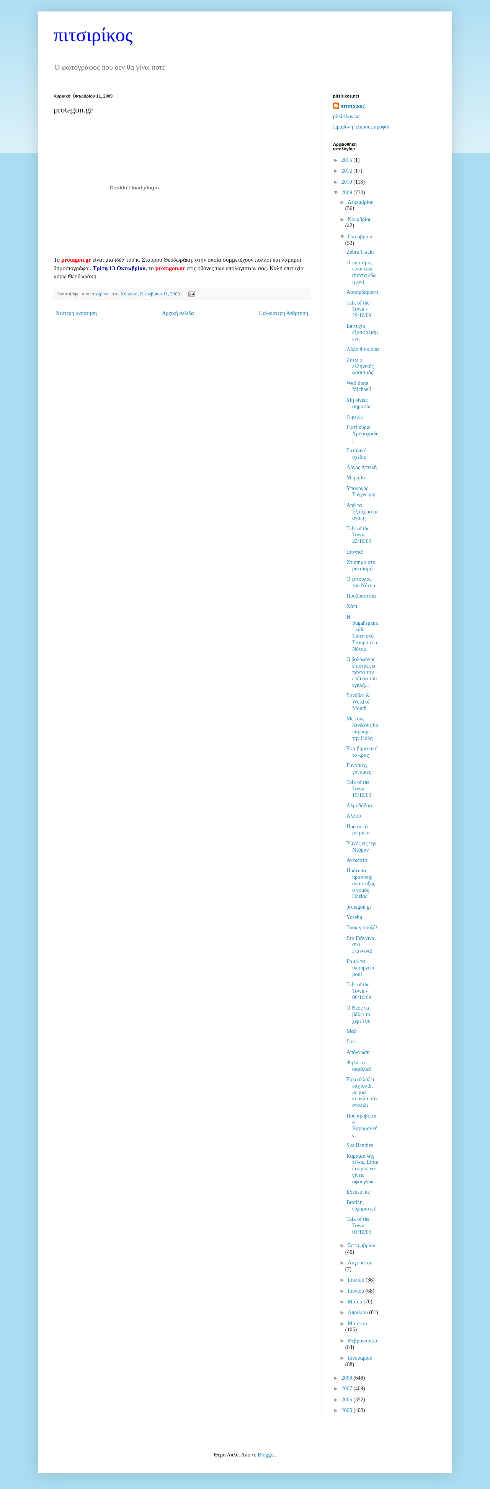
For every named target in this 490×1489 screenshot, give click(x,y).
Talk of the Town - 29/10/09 (358, 309)
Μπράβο (355, 478)
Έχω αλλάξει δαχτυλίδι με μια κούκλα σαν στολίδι (362, 1092)
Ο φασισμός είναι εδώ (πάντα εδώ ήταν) (361, 272)
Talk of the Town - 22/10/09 (358, 535)
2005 (347, 1410)
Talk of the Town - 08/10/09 (358, 991)
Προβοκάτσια (361, 596)
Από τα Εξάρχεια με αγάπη (362, 511)
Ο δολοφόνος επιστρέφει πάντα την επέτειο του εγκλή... (361, 672)
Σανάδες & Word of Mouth (358, 701)
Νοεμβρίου (359, 219)
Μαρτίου (357, 1323)
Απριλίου (358, 1312)
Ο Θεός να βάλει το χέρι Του (358, 1014)
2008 (347, 1378)
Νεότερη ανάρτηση (76, 313)
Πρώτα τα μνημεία (358, 830)
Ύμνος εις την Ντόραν (361, 847)
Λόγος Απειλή (361, 467)
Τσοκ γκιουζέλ (362, 927)
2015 (347, 160)
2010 (347, 182)
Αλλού (353, 816)
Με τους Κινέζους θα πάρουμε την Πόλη (362, 728)
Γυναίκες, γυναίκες (358, 768)
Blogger (266, 1455)
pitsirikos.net (347, 116)
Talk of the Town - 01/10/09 (358, 1225)
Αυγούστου (360, 1263)
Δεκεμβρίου (360, 202)
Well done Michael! (359, 386)
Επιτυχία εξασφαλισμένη (362, 332)
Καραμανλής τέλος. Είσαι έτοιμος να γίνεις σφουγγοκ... (362, 1168)
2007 (347, 1388)
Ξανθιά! (355, 552)
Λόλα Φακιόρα (362, 349)
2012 (347, 171)
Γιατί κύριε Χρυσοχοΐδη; (362, 433)
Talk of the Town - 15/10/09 (358, 788)
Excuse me (358, 1192)
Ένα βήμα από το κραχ (361, 752)
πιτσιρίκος (93, 35)
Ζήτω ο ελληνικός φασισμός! (360, 366)
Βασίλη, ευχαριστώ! (361, 1205)
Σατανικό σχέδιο (356, 454)
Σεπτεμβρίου (361, 1245)
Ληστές (354, 417)
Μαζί (352, 1031)
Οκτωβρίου (360, 236)
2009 (347, 192)
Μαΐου (355, 1302)
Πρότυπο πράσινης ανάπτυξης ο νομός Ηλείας (360, 883)
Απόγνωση (358, 1052)
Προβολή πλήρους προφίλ (361, 127)
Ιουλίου (357, 1280)
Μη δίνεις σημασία (358, 403)
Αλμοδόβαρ (359, 805)
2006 (347, 1400)
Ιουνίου (356, 1291)
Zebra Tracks (360, 252)
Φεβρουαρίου (362, 1341)
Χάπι (351, 606)
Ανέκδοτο (356, 860)
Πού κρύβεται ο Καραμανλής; (361, 1125)
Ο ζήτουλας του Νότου (360, 582)
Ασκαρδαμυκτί (362, 292)
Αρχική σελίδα (178, 313)
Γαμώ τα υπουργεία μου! (360, 967)
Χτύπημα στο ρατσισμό (361, 565)
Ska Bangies (359, 1145)
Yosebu (354, 917)
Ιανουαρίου (360, 1358)
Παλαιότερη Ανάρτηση (283, 313)
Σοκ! (351, 1041)
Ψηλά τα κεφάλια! (359, 1066)
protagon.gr (76, 259)
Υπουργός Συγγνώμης (361, 491)
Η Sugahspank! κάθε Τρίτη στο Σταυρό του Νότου (362, 633)
